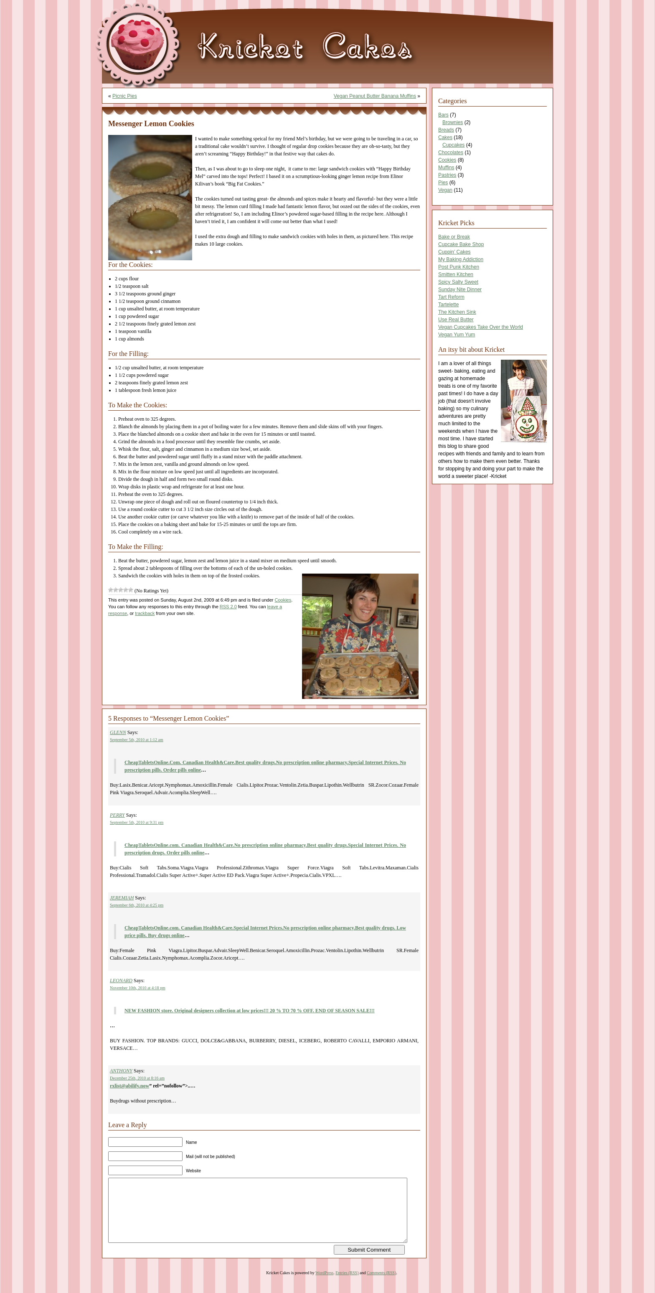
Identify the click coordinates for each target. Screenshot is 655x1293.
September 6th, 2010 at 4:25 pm (136, 905)
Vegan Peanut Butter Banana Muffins (375, 96)
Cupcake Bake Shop (461, 244)
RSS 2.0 (228, 606)
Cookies (283, 599)
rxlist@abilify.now (129, 1086)
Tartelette (448, 304)
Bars (443, 115)
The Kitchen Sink (457, 312)
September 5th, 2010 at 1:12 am (136, 739)
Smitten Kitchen (455, 274)
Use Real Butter (456, 320)
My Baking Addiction (460, 259)
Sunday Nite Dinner (460, 289)
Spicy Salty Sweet (458, 282)
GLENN (118, 732)
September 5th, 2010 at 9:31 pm (136, 822)
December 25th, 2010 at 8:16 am (137, 1078)
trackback (145, 613)
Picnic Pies (124, 96)
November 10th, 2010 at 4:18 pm (137, 988)
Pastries (447, 175)
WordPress (324, 1285)
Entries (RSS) (346, 1285)
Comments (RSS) (381, 1285)
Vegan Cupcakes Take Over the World (480, 327)
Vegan (445, 190)
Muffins (446, 167)
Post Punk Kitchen (458, 267)
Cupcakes (453, 145)
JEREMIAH (122, 898)
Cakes (445, 137)
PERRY (117, 815)
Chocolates (450, 152)
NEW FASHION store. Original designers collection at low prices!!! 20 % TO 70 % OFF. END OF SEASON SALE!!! (249, 1011)
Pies (443, 182)
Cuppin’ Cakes (454, 252)
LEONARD (121, 980)
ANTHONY (121, 1071)
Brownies (452, 122)
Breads (446, 130)
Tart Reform (451, 297)
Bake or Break (454, 237)
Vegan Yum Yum (456, 335)
